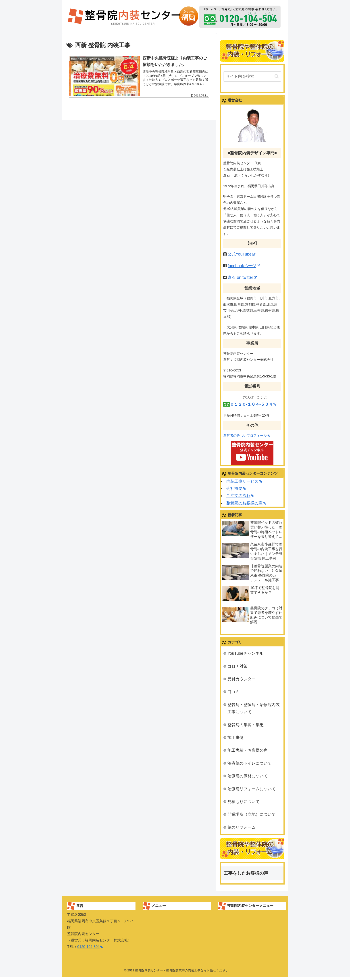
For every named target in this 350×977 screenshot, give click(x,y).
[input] (252, 76)
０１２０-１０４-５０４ (253, 404)
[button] (277, 76)
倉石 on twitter (242, 277)
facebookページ (244, 266)
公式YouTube (241, 254)
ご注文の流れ (240, 495)
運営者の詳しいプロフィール (246, 435)
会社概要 (236, 488)
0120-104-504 (90, 947)
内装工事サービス (244, 481)
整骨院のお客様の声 (246, 503)
